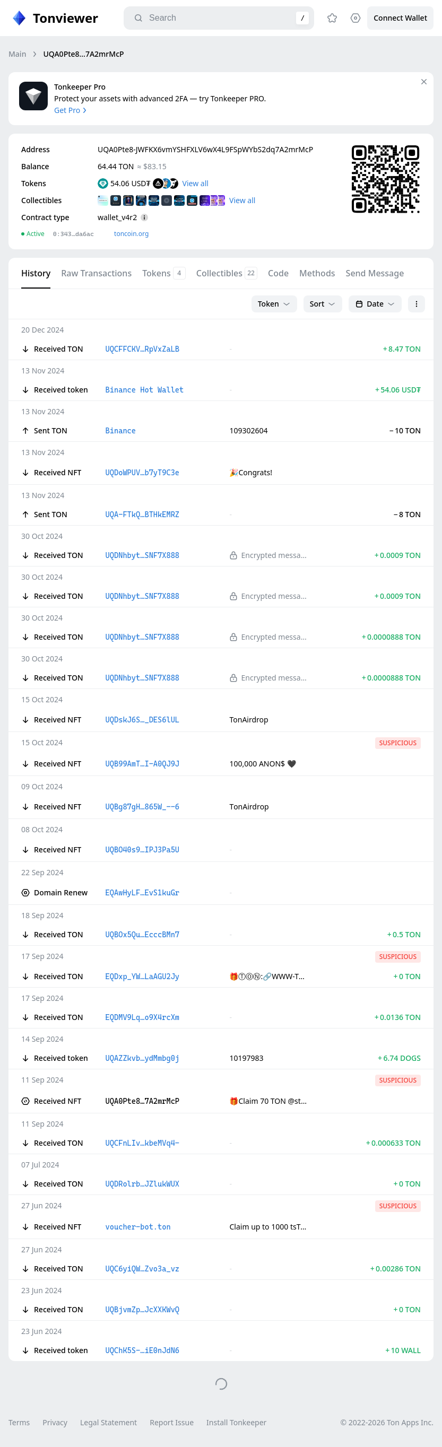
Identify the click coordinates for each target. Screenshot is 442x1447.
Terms (19, 1422)
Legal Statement (108, 1422)
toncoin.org (131, 233)
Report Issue (172, 1422)
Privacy (54, 1422)
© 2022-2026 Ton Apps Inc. (387, 1422)
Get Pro (71, 110)
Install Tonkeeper (236, 1422)
